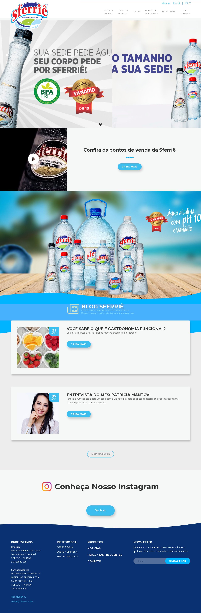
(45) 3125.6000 (18, 596)
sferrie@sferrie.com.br (22, 601)
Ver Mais (100, 510)
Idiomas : (167, 3)
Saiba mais (130, 166)
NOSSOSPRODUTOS (123, 11)
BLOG (137, 12)
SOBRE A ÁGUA (65, 547)
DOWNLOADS (169, 12)
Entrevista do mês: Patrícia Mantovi (109, 395)
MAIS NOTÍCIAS (100, 454)
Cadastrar (177, 561)
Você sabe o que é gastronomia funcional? (116, 328)
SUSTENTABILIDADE (68, 556)
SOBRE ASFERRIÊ (108, 11)
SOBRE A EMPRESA (67, 551)
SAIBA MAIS (79, 344)
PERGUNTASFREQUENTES (151, 11)
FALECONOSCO (186, 11)
